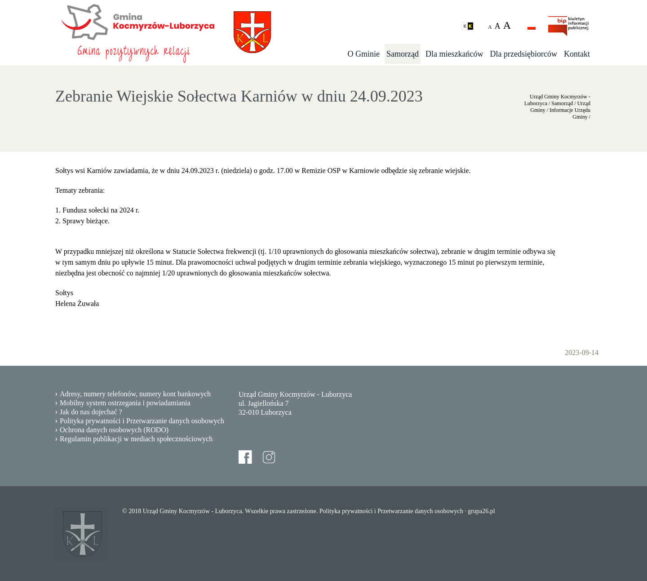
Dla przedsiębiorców (523, 53)
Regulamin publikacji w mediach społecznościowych (136, 439)
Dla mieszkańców (454, 53)
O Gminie (364, 53)
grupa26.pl (481, 511)
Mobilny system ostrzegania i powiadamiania (125, 403)
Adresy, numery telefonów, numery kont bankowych (135, 394)
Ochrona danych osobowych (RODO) (114, 430)
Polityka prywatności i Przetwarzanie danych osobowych (142, 421)
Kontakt (577, 53)
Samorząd (402, 53)
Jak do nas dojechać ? (91, 412)
